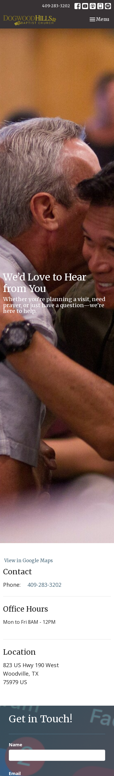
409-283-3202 (56, 5)
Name (15, 744)
